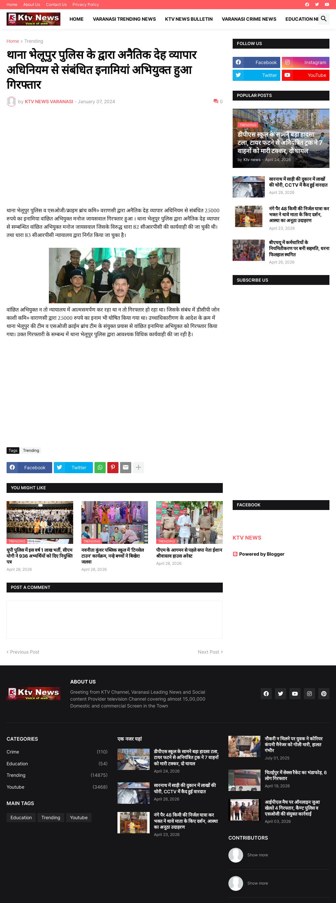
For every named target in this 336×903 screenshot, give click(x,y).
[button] (323, 19)
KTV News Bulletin (189, 19)
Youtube (57, 787)
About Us (31, 4)
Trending (33, 41)
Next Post (208, 652)
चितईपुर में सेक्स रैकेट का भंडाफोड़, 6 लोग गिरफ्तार (296, 775)
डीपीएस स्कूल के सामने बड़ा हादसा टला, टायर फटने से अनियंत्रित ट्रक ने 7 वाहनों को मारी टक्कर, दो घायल (186, 757)
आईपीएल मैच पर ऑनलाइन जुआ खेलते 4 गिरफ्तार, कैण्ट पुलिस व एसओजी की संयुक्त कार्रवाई (292, 808)
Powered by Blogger (258, 554)
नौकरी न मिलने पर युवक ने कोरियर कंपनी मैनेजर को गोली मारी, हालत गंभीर (294, 744)
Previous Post (24, 652)
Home (12, 4)
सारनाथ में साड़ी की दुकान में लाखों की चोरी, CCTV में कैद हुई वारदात (298, 182)
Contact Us (56, 4)
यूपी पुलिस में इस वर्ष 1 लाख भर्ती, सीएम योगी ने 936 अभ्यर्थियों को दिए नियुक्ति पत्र (40, 556)
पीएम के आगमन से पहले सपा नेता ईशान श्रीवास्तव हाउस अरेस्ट (189, 553)
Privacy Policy (86, 4)
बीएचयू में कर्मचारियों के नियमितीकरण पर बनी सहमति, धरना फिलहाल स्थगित (299, 248)
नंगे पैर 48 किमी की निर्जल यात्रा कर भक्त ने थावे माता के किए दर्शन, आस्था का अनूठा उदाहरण (299, 214)
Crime (57, 752)
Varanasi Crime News (249, 19)
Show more (257, 854)
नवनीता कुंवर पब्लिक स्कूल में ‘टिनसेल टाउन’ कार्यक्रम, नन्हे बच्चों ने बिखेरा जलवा (112, 556)
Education (57, 763)
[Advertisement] (115, 161)
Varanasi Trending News (124, 19)
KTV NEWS (247, 537)
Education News (306, 19)
